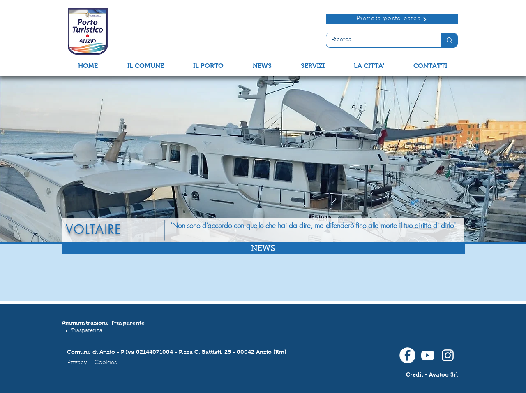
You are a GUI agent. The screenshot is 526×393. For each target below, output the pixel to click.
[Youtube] (428, 355)
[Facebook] (407, 355)
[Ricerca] (377, 40)
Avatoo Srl (443, 374)
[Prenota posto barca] (392, 19)
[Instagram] (448, 355)
